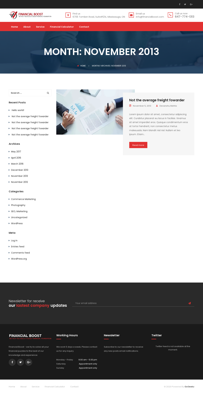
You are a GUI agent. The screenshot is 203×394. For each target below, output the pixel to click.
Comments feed (20, 252)
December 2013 (19, 170)
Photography (18, 205)
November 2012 (19, 182)
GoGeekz (189, 386)
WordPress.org (19, 258)
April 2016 (16, 157)
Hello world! (18, 110)
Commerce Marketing (23, 199)
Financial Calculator (62, 27)
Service (40, 27)
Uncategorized (19, 217)
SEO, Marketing (19, 211)
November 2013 (19, 176)
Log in (14, 240)
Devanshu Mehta (166, 105)
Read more (138, 145)
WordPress (17, 223)
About (27, 27)
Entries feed (17, 246)
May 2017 (16, 151)
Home (14, 27)
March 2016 (17, 163)
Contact (84, 27)
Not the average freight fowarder (157, 100)
